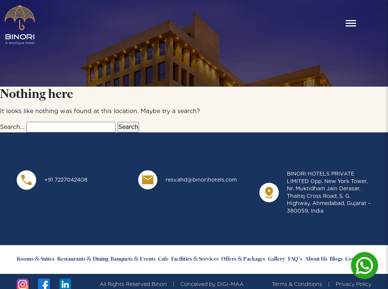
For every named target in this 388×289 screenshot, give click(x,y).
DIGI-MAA (230, 284)
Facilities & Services (195, 259)
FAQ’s (295, 259)
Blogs (336, 259)
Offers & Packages (243, 259)
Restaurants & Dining (82, 259)
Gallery (276, 259)
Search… (12, 127)
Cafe (163, 259)
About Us (316, 259)
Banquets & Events (133, 259)
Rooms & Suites (36, 259)
